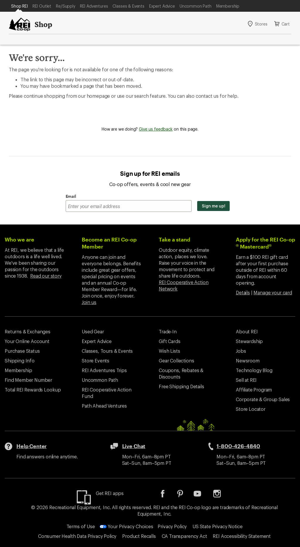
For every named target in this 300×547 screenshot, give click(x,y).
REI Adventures (94, 6)
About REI (247, 331)
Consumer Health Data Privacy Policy (77, 536)
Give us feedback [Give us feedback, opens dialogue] (156, 128)
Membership (227, 6)
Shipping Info (20, 360)
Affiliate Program (254, 389)
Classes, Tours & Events (107, 351)
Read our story (46, 275)
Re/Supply (65, 6)
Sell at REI (246, 380)
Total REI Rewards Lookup (33, 389)
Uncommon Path (196, 6)
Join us (89, 302)
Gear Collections (176, 360)
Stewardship (249, 341)
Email (71, 196)
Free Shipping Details (181, 386)
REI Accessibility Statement (242, 536)
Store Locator (250, 409)
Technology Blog (254, 370)
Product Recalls (139, 536)
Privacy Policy (172, 526)
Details (243, 292)
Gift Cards (169, 341)
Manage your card (272, 292)
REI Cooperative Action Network (183, 285)
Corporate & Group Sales (263, 399)
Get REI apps (110, 493)
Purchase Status (22, 351)
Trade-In (168, 331)
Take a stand (174, 239)
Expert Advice (162, 6)
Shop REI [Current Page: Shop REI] (19, 6)
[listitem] (167, 495)
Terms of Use (81, 526)
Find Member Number (28, 380)
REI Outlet (42, 6)
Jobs (241, 351)
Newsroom (248, 360)
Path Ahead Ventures (104, 405)
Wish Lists (169, 351)
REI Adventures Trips (104, 370)
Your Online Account (27, 341)
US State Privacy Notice (217, 526)
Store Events (95, 360)
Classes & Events (128, 6)
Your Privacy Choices (126, 526)
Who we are (19, 239)
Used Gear (93, 331)
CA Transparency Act (184, 536)
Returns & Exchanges (27, 331)
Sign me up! (213, 205)
